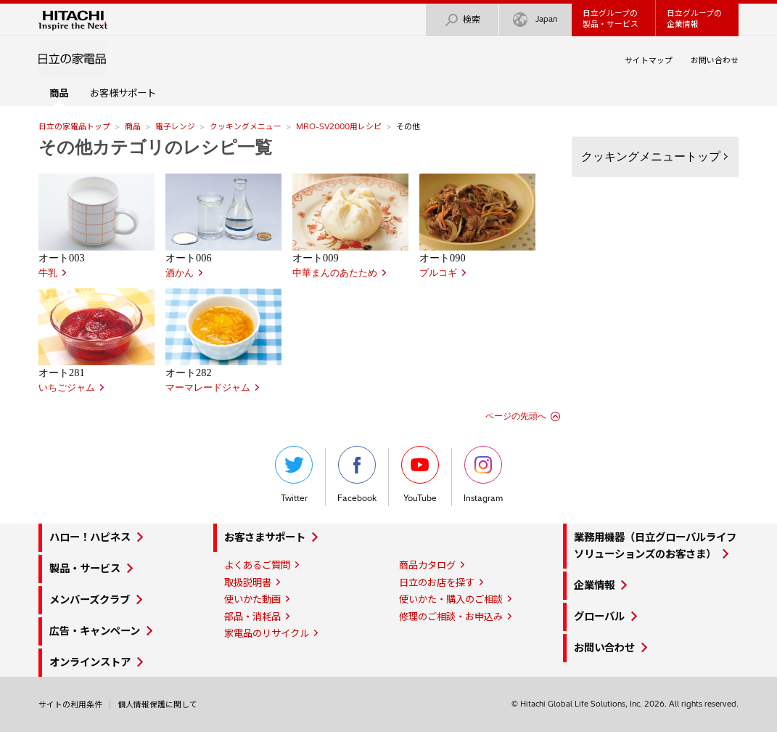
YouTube (420, 474)
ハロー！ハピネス (90, 537)
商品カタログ (427, 565)
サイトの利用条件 (70, 704)
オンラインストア (90, 662)
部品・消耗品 (252, 616)
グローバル (599, 616)
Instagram (483, 474)
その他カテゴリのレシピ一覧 (155, 147)
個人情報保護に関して (157, 704)
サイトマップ (649, 60)
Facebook (357, 474)
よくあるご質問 (257, 565)
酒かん (179, 273)
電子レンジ (175, 126)
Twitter (294, 474)
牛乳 (47, 273)
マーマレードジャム (207, 388)
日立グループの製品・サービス (610, 18)
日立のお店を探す (436, 582)
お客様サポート (123, 93)
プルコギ (438, 273)
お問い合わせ (715, 60)
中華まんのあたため (334, 273)
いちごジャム (66, 388)
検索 (462, 20)
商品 (133, 126)
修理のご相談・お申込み (451, 616)
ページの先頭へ (515, 416)
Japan (535, 20)
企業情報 (594, 585)
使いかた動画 (252, 599)
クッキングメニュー (245, 126)
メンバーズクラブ (89, 599)
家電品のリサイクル (266, 633)
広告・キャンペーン (94, 631)
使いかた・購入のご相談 (451, 599)
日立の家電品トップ (74, 126)
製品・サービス (84, 568)
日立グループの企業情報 (694, 18)
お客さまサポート (264, 537)
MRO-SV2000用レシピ (339, 126)
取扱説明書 (247, 582)
